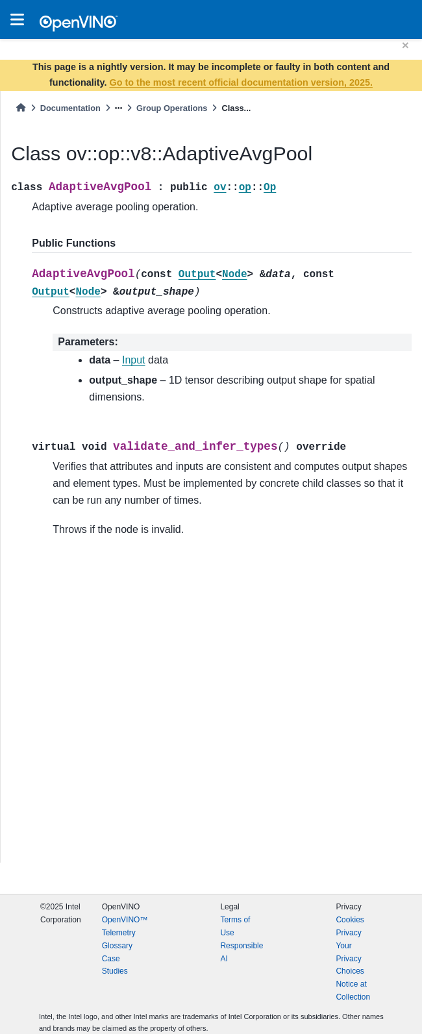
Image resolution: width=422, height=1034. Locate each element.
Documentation (70, 108)
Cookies (350, 919)
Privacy (348, 932)
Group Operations (172, 108)
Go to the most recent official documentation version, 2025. (241, 82)
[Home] (20, 108)
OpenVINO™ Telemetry (125, 926)
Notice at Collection (353, 990)
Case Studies (115, 965)
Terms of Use (235, 926)
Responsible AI (241, 952)
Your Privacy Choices (350, 958)
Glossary (117, 945)
